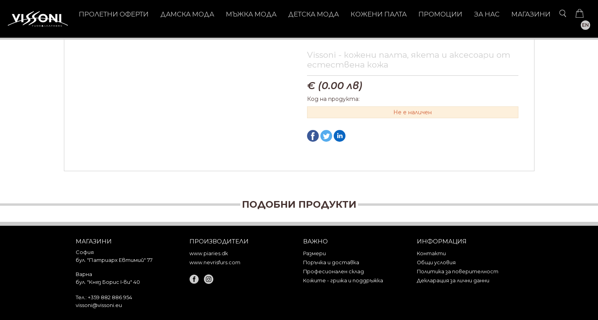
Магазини (531, 14)
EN (585, 25)
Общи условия (436, 262)
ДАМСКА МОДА (187, 14)
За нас (487, 14)
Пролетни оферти (114, 14)
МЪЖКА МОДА (251, 14)
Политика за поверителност (457, 271)
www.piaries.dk (208, 253)
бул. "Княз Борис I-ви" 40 (108, 282)
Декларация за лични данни (453, 280)
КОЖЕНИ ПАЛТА (379, 14)
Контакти (431, 253)
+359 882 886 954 (110, 297)
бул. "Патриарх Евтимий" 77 (114, 260)
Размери (314, 253)
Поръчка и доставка (331, 262)
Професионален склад (333, 271)
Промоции (440, 14)
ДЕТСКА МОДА (313, 14)
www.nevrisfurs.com (214, 262)
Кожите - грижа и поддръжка (343, 280)
